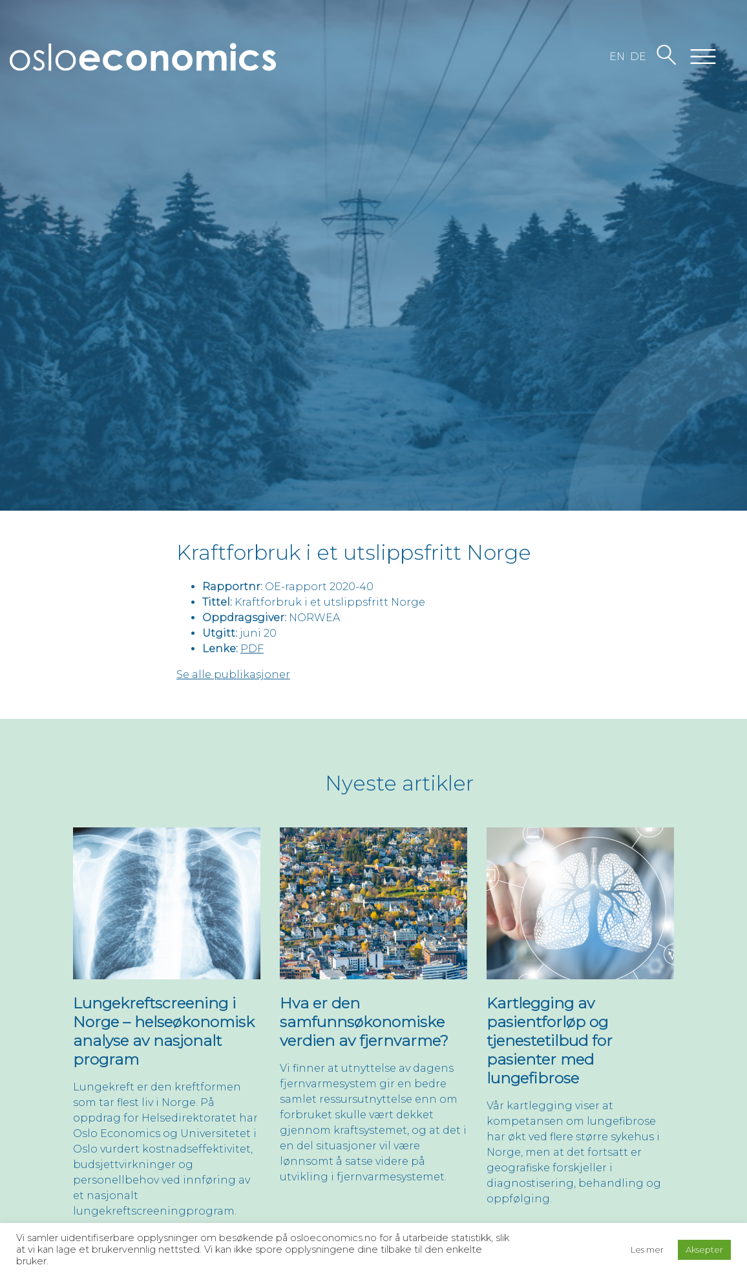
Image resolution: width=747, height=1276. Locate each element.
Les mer (647, 1249)
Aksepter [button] (704, 1249)
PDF (252, 649)
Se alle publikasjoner (233, 674)
